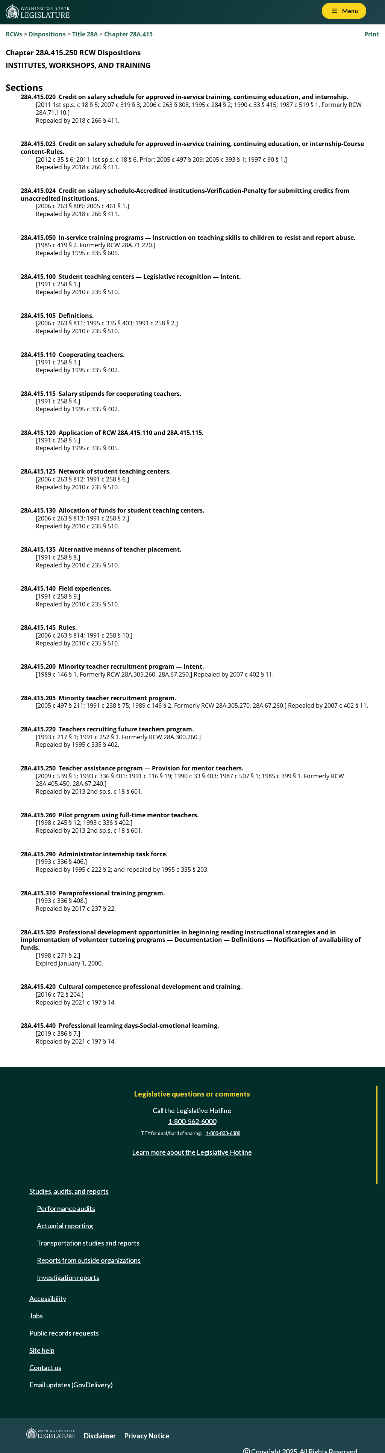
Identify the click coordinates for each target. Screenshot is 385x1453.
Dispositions (47, 34)
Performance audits (66, 1208)
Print (371, 34)
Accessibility (47, 1298)
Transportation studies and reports (88, 1243)
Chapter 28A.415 (128, 34)
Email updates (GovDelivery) (71, 1385)
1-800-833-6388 (223, 1133)
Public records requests (64, 1333)
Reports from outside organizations (89, 1260)
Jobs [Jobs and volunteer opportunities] (36, 1316)
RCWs (14, 34)
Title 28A (85, 34)
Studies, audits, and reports (69, 1191)
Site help (42, 1350)
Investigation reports (68, 1277)
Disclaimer (100, 1436)
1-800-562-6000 (192, 1121)
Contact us (45, 1367)
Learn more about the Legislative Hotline (192, 1152)
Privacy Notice (146, 1436)
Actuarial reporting (65, 1225)
